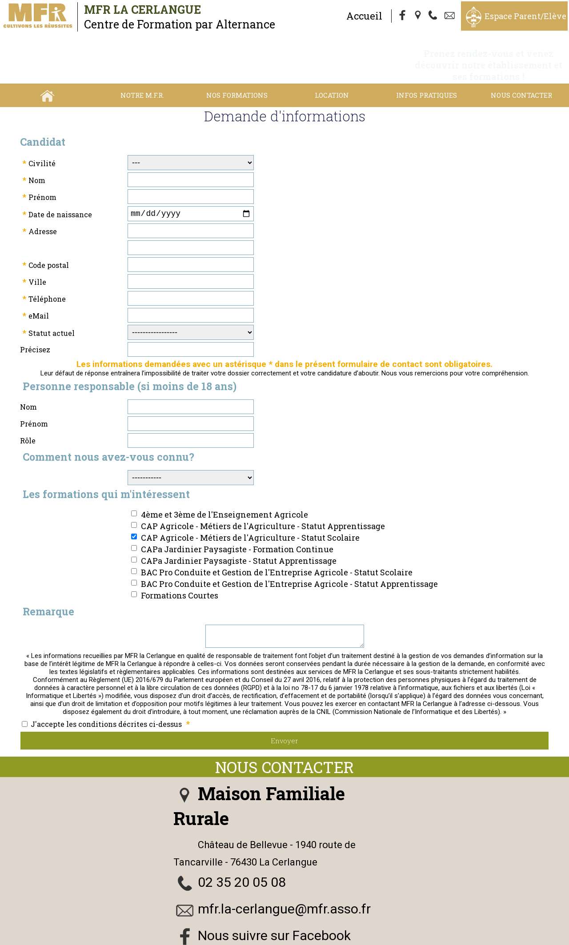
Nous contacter (521, 72)
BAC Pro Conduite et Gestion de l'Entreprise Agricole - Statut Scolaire (277, 551)
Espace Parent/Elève (525, 16)
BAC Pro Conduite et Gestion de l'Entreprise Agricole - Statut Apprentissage (289, 562)
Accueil (364, 15)
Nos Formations (237, 72)
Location (332, 72)
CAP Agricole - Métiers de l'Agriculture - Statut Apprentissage (263, 504)
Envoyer (284, 722)
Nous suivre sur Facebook (274, 917)
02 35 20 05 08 (242, 864)
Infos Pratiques (426, 72)
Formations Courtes (179, 574)
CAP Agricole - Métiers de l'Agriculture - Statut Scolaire (250, 516)
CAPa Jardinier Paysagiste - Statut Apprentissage (239, 539)
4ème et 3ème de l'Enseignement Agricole (224, 493)
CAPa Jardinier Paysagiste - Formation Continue (237, 527)
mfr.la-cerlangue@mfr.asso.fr (284, 891)
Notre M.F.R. (142, 72)
